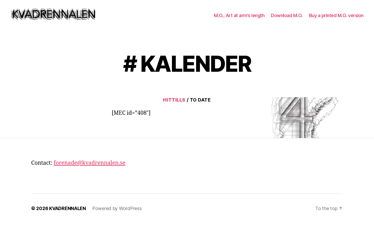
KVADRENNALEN (67, 215)
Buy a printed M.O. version (336, 18)
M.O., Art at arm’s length (239, 18)
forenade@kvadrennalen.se (89, 170)
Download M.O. (287, 18)
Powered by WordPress (117, 215)
